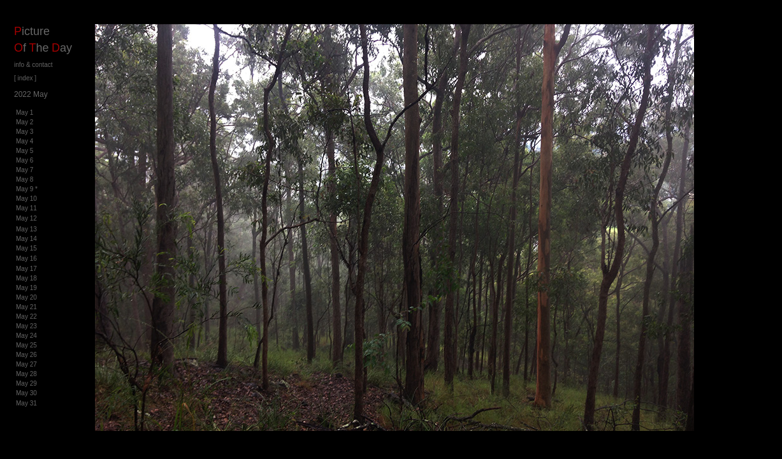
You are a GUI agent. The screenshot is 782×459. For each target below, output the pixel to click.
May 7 (24, 169)
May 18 (26, 278)
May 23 (26, 326)
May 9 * (27, 189)
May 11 (26, 208)
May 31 (26, 403)
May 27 (26, 364)
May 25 (26, 345)
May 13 (26, 229)
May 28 (26, 373)
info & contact (33, 64)
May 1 (24, 112)
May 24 (26, 335)
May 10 (26, 198)
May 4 (24, 141)
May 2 (24, 122)
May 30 (26, 393)
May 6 (24, 160)
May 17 (26, 268)
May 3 (24, 131)
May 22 (26, 316)
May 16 (26, 258)
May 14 (26, 238)
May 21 (26, 306)
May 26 (26, 354)
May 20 (26, 297)
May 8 (24, 179)
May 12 (26, 218)
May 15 (26, 248)
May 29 (26, 383)
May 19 (26, 287)
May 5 (24, 150)
